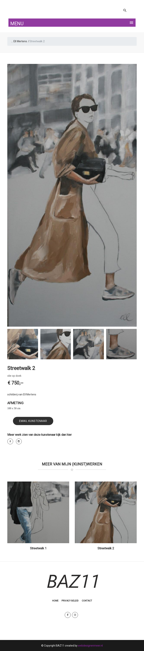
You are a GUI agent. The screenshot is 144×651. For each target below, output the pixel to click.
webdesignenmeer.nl (90, 645)
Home (55, 600)
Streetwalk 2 (106, 548)
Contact (87, 600)
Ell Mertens (20, 41)
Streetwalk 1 (38, 548)
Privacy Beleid (70, 600)
